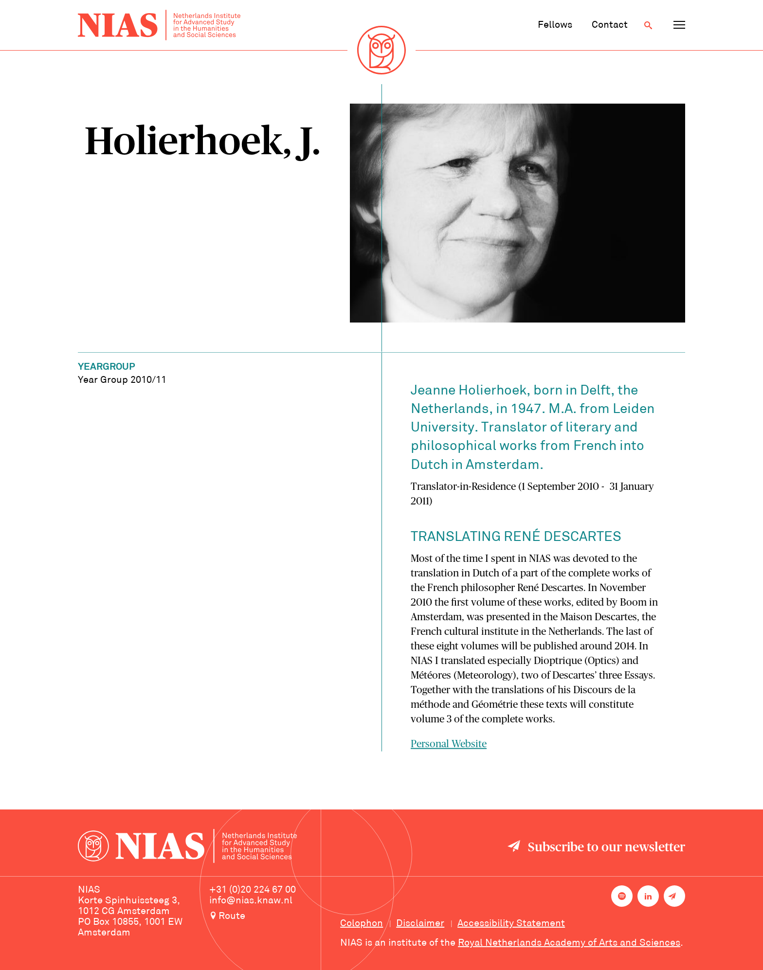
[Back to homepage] (159, 25)
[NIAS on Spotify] (622, 896)
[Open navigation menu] (679, 25)
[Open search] (648, 25)
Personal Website (449, 745)
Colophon (361, 924)
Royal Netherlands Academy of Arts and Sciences (569, 943)
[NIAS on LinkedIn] (648, 896)
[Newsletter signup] (674, 896)
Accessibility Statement (511, 924)
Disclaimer (420, 924)
